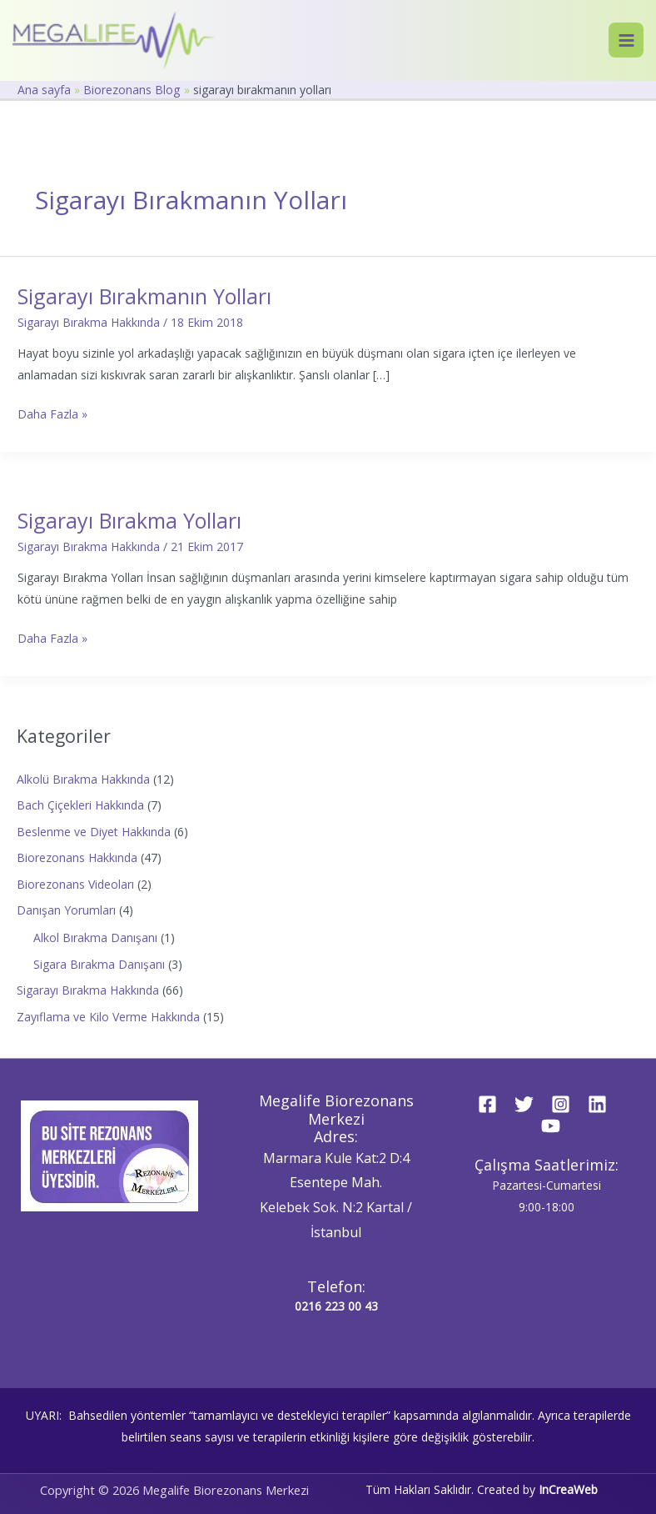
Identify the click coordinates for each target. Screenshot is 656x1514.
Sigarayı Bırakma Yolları (129, 520)
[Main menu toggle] (626, 40)
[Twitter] (524, 1104)
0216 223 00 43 (336, 1306)
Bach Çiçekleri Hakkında (80, 805)
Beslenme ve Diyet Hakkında (94, 832)
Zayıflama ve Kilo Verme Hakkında (108, 1017)
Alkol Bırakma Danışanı (95, 937)
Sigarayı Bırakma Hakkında (88, 322)
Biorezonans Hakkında (77, 857)
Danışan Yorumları (66, 910)
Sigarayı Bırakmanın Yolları (144, 296)
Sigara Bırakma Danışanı (99, 964)
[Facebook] (487, 1104)
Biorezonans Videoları (75, 884)
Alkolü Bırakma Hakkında (83, 779)
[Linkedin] (597, 1104)
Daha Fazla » (52, 413)
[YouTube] (550, 1126)
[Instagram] (560, 1104)
